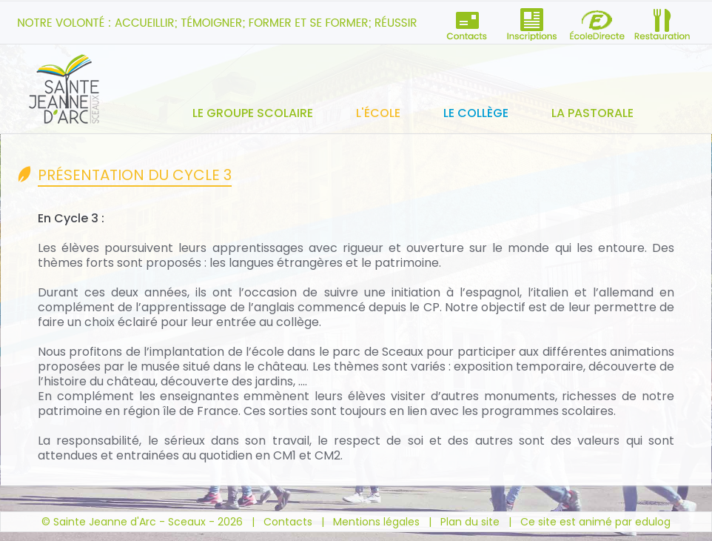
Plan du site (470, 521)
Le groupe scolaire (252, 113)
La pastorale (592, 113)
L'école (378, 113)
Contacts (287, 521)
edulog (653, 521)
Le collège (475, 113)
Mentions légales (376, 521)
